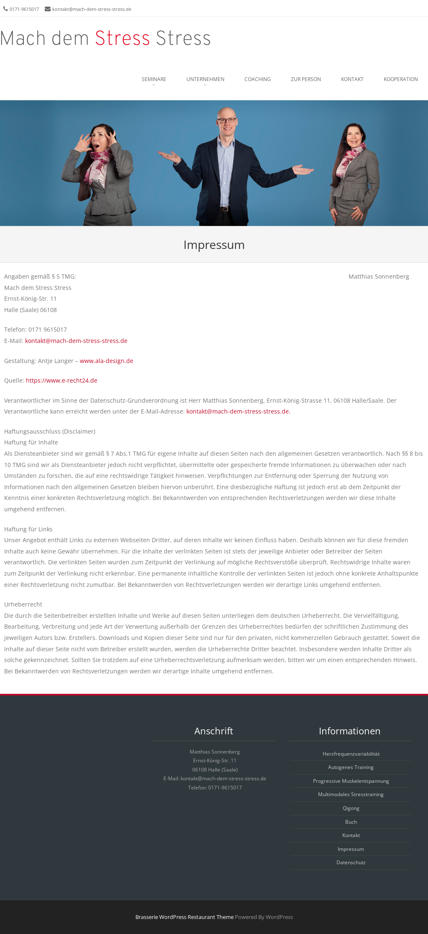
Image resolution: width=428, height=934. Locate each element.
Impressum (351, 849)
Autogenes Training (351, 767)
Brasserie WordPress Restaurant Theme (184, 917)
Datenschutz (351, 862)
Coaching (258, 79)
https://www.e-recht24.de (60, 380)
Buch (351, 821)
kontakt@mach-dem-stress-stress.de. (238, 411)
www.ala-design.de (106, 361)
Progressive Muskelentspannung (351, 780)
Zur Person (306, 79)
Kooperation (401, 79)
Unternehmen (205, 79)
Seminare (154, 79)
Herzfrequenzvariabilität (351, 753)
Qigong (351, 808)
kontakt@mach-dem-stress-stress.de (91, 9)
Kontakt (352, 79)
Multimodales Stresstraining (351, 794)
